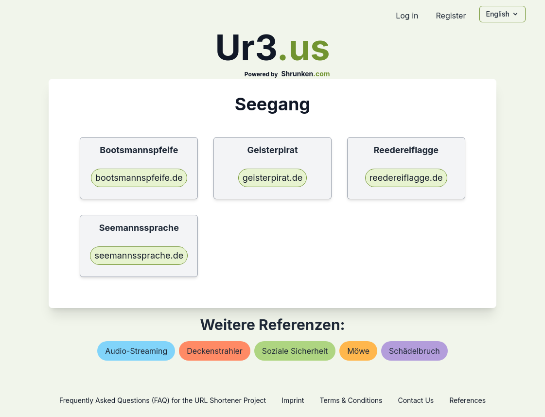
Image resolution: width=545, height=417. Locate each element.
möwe (358, 351)
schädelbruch (414, 351)
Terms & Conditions (350, 400)
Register (451, 15)
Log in (407, 15)
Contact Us (416, 400)
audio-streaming (136, 351)
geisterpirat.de (273, 178)
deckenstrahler (215, 351)
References (467, 400)
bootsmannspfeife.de (139, 178)
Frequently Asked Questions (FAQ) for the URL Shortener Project (162, 400)
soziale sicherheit (295, 351)
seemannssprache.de (138, 255)
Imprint (292, 400)
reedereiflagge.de (406, 178)
